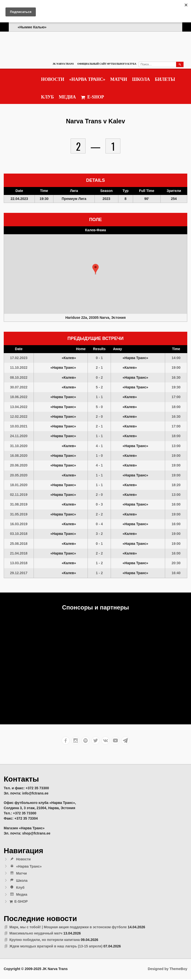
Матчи (118, 79)
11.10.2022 (18, 368)
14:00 (176, 358)
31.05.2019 (18, 514)
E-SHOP (92, 97)
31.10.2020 (18, 446)
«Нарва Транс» (87, 79)
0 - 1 (99, 358)
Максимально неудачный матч (35, 933)
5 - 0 (99, 407)
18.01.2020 (18, 485)
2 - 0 (99, 417)
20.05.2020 (18, 475)
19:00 (176, 368)
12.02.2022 (18, 417)
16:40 (176, 573)
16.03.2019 (18, 524)
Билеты (165, 79)
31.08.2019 (18, 504)
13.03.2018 (18, 563)
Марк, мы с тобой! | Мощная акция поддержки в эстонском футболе (68, 927)
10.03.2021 (18, 426)
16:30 (176, 377)
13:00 (176, 446)
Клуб (47, 96)
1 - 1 (99, 397)
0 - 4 (99, 524)
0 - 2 (99, 377)
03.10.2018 (18, 534)
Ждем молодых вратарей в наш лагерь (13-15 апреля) (55, 946)
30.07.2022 (18, 387)
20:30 (176, 563)
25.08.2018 (18, 544)
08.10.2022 (18, 377)
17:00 (176, 397)
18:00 (176, 407)
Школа (141, 79)
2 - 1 (99, 368)
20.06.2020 (18, 465)
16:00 (176, 504)
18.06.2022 (18, 397)
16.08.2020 (18, 456)
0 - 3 (99, 504)
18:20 (176, 485)
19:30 (176, 387)
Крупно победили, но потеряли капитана (44, 940)
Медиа (67, 96)
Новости (52, 79)
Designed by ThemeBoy (167, 969)
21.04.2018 (18, 553)
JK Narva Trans (63, 63)
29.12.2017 (18, 573)
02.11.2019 (18, 495)
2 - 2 (99, 514)
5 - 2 (99, 387)
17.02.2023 (18, 358)
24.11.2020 (18, 436)
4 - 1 (99, 446)
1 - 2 (99, 563)
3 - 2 (99, 534)
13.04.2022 (18, 407)
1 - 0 (99, 456)
